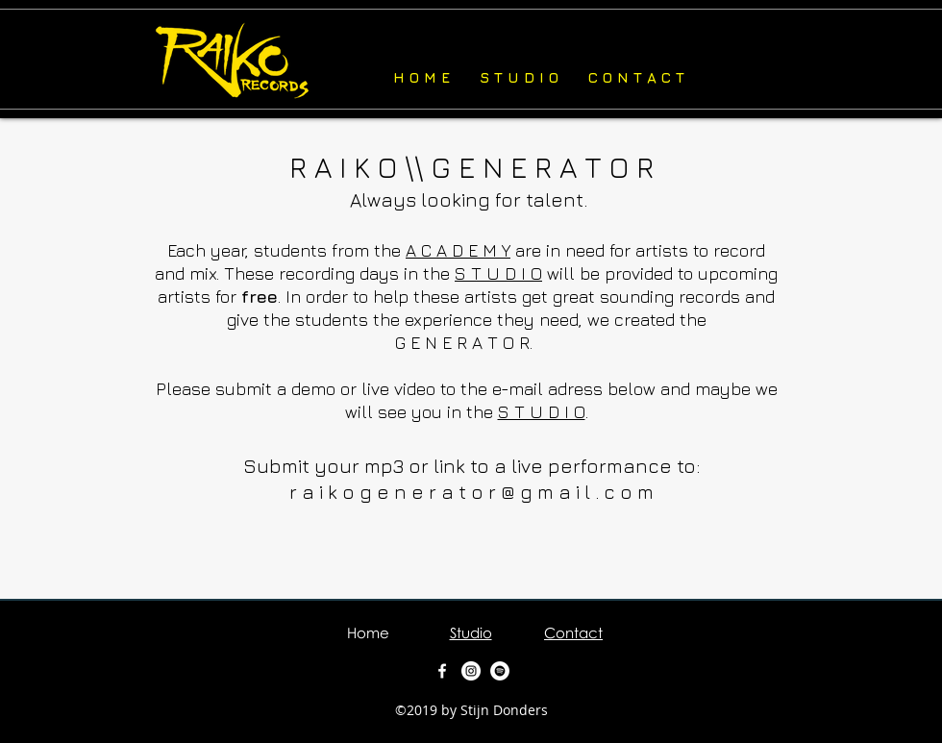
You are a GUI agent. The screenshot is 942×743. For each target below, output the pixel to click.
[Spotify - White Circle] (499, 671)
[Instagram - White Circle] (471, 671)
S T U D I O (498, 273)
